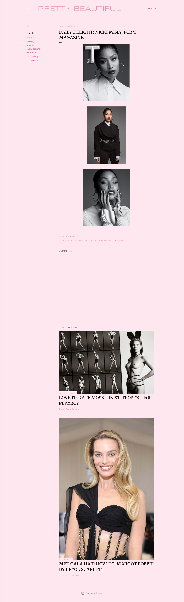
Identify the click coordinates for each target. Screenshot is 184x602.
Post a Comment (73, 409)
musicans (32, 52)
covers (30, 45)
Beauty (31, 41)
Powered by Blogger (92, 593)
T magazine (33, 60)
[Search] (152, 8)
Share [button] (30, 26)
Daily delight (33, 49)
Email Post (70, 236)
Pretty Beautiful (79, 8)
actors (30, 37)
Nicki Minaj (32, 56)
